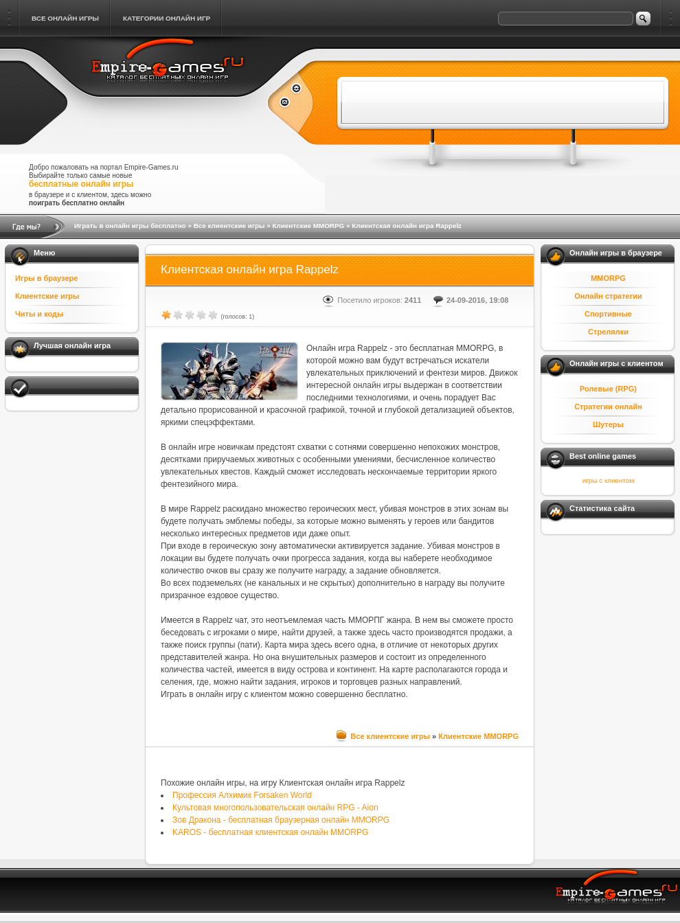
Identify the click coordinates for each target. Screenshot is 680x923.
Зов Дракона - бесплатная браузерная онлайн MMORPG (280, 820)
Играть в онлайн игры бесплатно (130, 225)
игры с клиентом (608, 480)
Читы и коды (39, 314)
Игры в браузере (46, 278)
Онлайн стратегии (608, 296)
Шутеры (608, 424)
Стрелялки (608, 332)
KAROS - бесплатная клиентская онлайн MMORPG (270, 832)
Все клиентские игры (229, 225)
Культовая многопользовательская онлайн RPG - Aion (275, 807)
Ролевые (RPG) (608, 389)
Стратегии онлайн (608, 406)
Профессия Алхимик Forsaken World (242, 795)
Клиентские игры (47, 296)
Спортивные (608, 314)
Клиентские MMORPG (308, 225)
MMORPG (608, 278)
